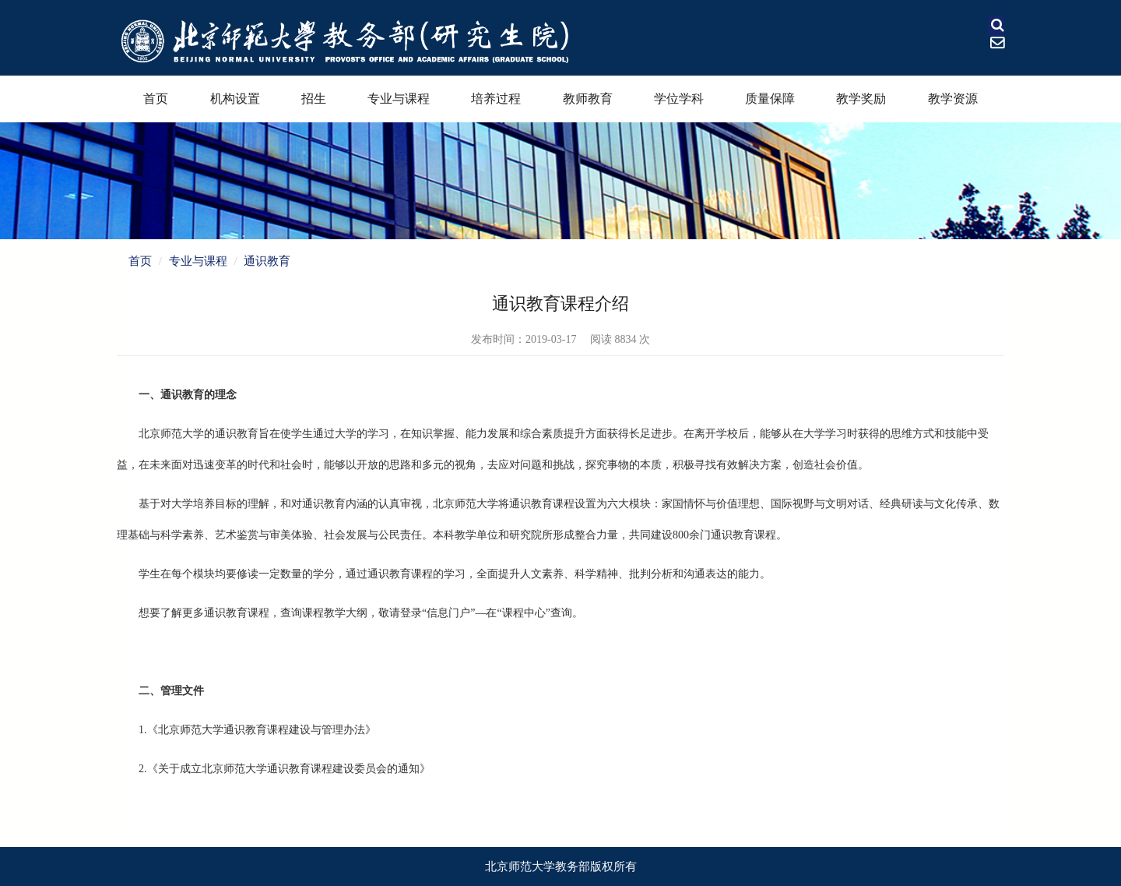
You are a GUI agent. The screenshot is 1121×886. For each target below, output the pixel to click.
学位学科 (679, 98)
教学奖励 (861, 98)
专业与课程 (398, 98)
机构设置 (235, 98)
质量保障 (770, 98)
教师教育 (588, 98)
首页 (155, 98)
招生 (313, 98)
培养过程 (496, 98)
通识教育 (267, 261)
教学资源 (953, 98)
